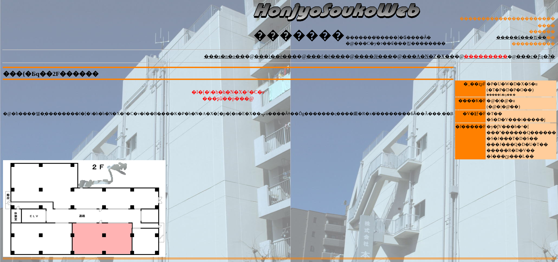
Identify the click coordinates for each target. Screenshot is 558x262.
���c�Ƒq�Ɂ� (535, 56)
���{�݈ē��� (325, 56)
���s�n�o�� (224, 56)
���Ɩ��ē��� (275, 56)
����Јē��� (373, 56)
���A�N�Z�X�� (428, 56)
